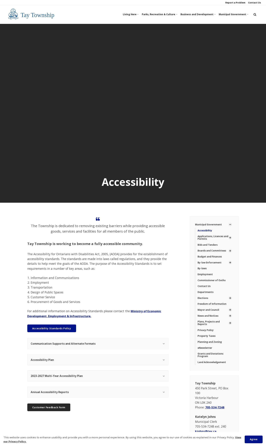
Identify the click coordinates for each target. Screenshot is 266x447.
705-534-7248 (215, 410)
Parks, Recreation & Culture (148, 14)
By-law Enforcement (210, 263)
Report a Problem (235, 2)
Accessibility (205, 230)
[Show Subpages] (230, 224)
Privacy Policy (206, 332)
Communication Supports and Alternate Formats (98, 344)
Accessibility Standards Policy (52, 328)
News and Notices (209, 317)
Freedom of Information (212, 305)
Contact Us (254, 2)
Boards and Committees (212, 251)
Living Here (117, 14)
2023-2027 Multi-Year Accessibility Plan (98, 377)
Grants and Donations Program (211, 358)
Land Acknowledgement (213, 365)
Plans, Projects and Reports (209, 325)
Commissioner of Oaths (212, 281)
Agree (253, 439)
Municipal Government (231, 14)
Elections (203, 299)
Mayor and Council (209, 311)
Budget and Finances (210, 257)
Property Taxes (207, 338)
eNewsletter (205, 350)
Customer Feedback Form (49, 409)
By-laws (202, 269)
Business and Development (192, 14)
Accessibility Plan (98, 360)
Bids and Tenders (208, 245)
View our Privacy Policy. (18, 441)
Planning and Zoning (210, 344)
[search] (255, 14)
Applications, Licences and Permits (211, 238)
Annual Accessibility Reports (98, 394)
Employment (205, 275)
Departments (206, 293)
